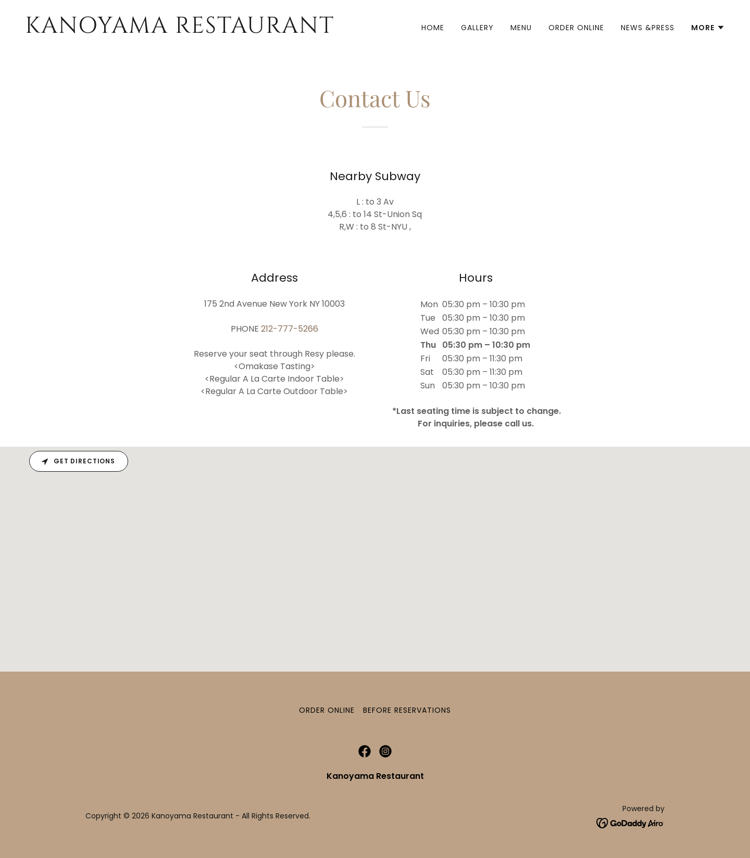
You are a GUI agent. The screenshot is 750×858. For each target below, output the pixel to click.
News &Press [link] (647, 27)
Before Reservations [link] (407, 710)
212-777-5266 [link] (289, 329)
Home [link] (432, 27)
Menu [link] (521, 27)
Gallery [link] (477, 27)
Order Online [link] (576, 27)
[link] (196, 30)
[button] (708, 27)
